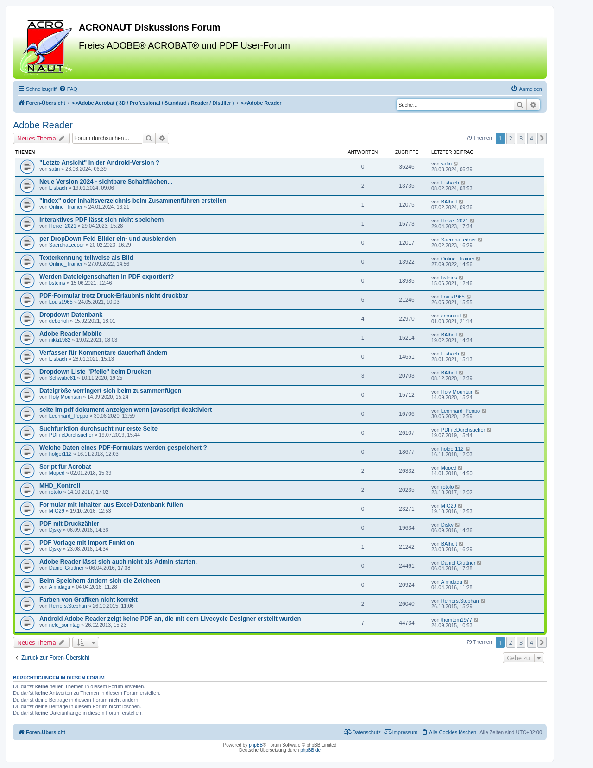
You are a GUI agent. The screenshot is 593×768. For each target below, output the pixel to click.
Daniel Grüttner (66, 568)
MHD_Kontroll (59, 485)
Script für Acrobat (65, 466)
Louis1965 (61, 302)
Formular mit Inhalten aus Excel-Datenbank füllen (111, 504)
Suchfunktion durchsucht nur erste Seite (98, 428)
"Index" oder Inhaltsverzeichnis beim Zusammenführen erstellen (133, 200)
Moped (57, 473)
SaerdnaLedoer (66, 245)
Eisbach (58, 187)
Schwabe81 (62, 378)
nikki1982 (59, 340)
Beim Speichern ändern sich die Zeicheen (99, 580)
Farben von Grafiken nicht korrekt (88, 599)
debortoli (59, 321)
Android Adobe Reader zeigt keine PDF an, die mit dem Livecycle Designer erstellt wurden (170, 618)
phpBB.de (310, 750)
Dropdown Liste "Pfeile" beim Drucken (95, 371)
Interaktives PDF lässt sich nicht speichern (101, 219)
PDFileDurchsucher (71, 435)
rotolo (55, 492)
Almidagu (59, 587)
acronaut (451, 315)
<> (153, 103)
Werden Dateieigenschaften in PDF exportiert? (106, 276)
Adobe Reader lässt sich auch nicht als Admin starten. (118, 561)
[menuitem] (68, 89)
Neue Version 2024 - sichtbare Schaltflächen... (105, 181)
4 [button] (531, 138)
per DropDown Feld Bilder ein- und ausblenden (107, 238)
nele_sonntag (64, 625)
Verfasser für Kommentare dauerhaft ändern (103, 352)
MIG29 (56, 511)
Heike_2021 (62, 225)
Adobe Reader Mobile (70, 333)
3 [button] (521, 138)
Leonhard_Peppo (68, 416)
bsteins (57, 283)
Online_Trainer (65, 206)
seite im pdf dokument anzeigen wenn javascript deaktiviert (125, 409)
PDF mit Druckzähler (69, 523)
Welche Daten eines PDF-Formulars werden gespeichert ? (123, 447)
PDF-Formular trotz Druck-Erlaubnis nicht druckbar (113, 295)
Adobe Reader (43, 125)
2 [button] (510, 138)
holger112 (60, 454)
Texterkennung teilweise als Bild (86, 257)
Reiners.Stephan (68, 606)
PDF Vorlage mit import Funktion (86, 542)
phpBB (256, 745)
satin (54, 168)
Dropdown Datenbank (70, 314)
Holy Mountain (65, 397)
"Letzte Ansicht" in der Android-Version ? (99, 162)
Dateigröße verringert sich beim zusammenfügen (110, 390)
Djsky (55, 530)
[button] (542, 138)
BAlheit (449, 201)
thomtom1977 (456, 619)
